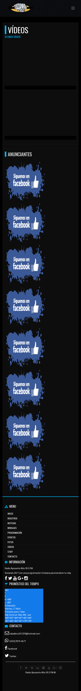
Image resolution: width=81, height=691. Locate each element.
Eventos (12, 537)
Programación (15, 532)
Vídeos (11, 546)
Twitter (12, 656)
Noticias (12, 523)
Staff (10, 551)
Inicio (10, 513)
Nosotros (12, 518)
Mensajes (12, 528)
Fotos (10, 542)
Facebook (12, 649)
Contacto (12, 556)
